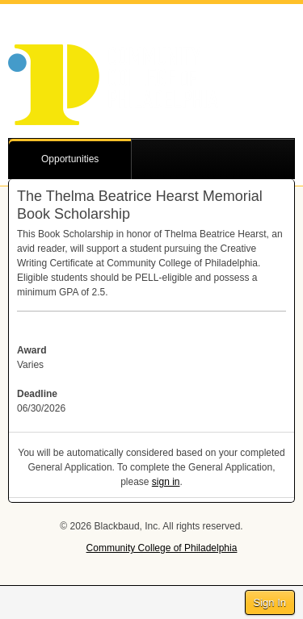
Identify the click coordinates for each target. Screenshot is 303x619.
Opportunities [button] (70, 159)
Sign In (270, 602)
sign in (166, 481)
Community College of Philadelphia (162, 548)
